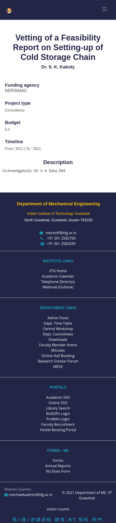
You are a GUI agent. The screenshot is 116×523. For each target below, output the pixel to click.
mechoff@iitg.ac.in (58, 232)
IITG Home (58, 270)
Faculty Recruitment (57, 424)
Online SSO (58, 402)
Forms (58, 460)
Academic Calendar (58, 276)
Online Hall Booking (58, 355)
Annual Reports (58, 465)
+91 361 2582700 (57, 238)
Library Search (58, 408)
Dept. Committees (58, 334)
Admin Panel (57, 317)
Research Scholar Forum (58, 361)
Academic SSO (58, 397)
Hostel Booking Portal (58, 429)
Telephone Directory (58, 281)
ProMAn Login (58, 419)
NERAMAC (16, 90)
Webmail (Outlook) (58, 287)
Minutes (58, 350)
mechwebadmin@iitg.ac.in (28, 494)
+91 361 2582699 (58, 243)
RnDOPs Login (58, 413)
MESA (58, 366)
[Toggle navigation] (104, 9)
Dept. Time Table (58, 323)
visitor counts (58, 509)
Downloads (58, 339)
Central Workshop (58, 328)
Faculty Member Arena (58, 344)
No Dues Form (58, 471)
